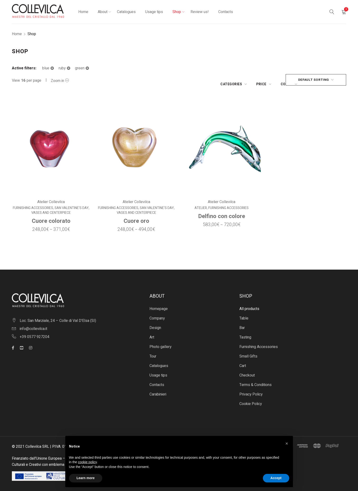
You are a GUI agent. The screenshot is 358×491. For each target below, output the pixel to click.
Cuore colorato (51, 217)
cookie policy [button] (87, 462)
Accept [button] (276, 478)
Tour (152, 352)
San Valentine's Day (71, 204)
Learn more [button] (86, 478)
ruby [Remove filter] (62, 68)
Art (151, 333)
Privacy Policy (251, 390)
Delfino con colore (221, 212)
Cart (242, 361)
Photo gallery (160, 342)
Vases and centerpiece (51, 208)
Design (155, 323)
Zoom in (57, 81)
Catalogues (158, 361)
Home (17, 34)
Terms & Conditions (255, 380)
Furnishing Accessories (33, 204)
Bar (242, 323)
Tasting (245, 333)
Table (243, 314)
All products (249, 304)
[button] (287, 443)
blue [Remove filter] (45, 68)
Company (157, 314)
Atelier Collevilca (51, 197)
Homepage (158, 304)
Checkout (247, 371)
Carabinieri (157, 390)
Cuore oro (136, 217)
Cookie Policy (250, 399)
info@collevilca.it (33, 325)
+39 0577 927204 (34, 333)
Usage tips (158, 371)
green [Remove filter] (79, 68)
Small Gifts (248, 352)
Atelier (201, 204)
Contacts (156, 380)
